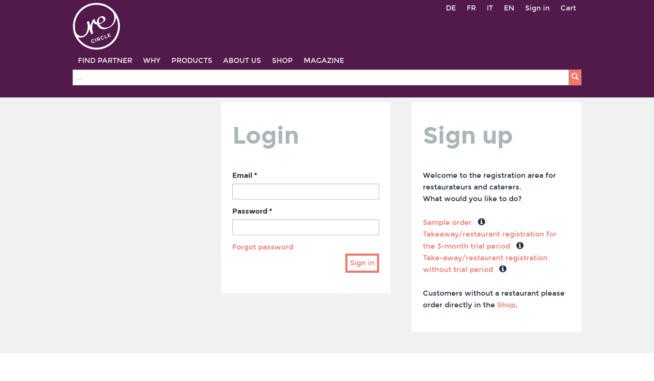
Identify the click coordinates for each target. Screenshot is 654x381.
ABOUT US (242, 60)
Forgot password (262, 247)
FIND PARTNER (105, 60)
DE (451, 8)
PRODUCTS (191, 60)
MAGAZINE (324, 60)
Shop (506, 305)
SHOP (282, 60)
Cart (568, 8)
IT (490, 8)
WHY (152, 60)
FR (471, 8)
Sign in (537, 8)
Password (252, 211)
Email (244, 175)
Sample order (447, 222)
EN (509, 8)
